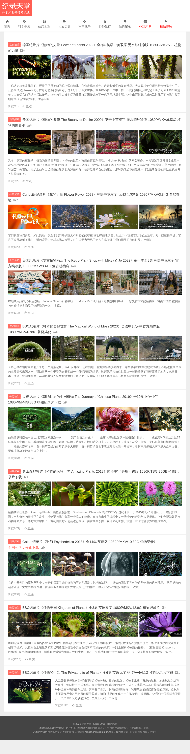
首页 (7, 24)
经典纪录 (125, 24)
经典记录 (15, 193)
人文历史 (64, 24)
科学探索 (24, 24)
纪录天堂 (16, 8)
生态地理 (44, 24)
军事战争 (85, 24)
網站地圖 (112, 737)
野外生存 (105, 24)
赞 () (27, 106)
